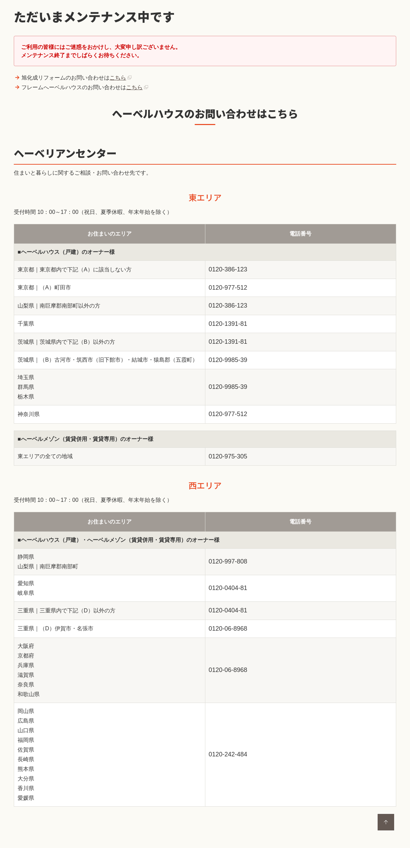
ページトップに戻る (385, 822)
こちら (118, 78)
